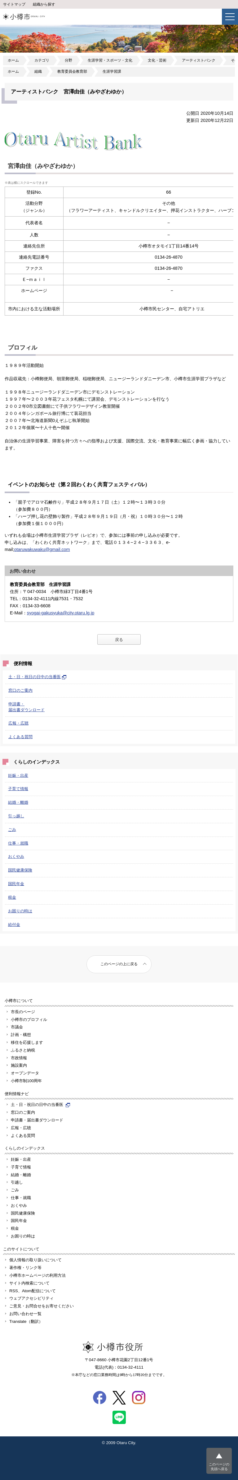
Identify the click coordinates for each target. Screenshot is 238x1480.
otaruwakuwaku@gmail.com (42, 549)
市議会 (17, 1027)
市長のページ (23, 1011)
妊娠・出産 (18, 775)
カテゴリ (41, 60)
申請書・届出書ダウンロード (37, 1120)
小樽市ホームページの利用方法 (37, 1275)
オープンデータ (25, 1073)
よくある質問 (20, 736)
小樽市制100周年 (26, 1080)
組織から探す (44, 4)
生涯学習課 (112, 71)
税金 (12, 897)
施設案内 (19, 1065)
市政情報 (19, 1058)
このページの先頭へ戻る (219, 1466)
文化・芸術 (157, 60)
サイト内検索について (29, 1283)
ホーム (13, 60)
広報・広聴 (18, 723)
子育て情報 (18, 788)
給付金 (14, 924)
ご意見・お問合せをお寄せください (41, 1306)
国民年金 (16, 883)
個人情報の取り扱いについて (35, 1260)
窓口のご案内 (20, 690)
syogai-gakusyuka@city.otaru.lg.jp (61, 612)
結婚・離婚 (18, 802)
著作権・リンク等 (25, 1267)
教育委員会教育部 (72, 71)
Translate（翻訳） (26, 1321)
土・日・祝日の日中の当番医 (37, 676)
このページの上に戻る (119, 964)
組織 (38, 71)
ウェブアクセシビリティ (31, 1298)
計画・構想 (21, 1034)
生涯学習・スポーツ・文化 (110, 60)
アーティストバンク (198, 60)
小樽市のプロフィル (29, 1019)
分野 (68, 60)
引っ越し (16, 816)
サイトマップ (14, 4)
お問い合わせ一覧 (25, 1313)
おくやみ (16, 856)
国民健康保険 (20, 870)
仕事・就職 (18, 843)
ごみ (12, 829)
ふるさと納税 (23, 1050)
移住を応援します (27, 1042)
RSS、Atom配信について (32, 1291)
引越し (17, 1182)
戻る (119, 639)
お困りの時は (20, 911)
